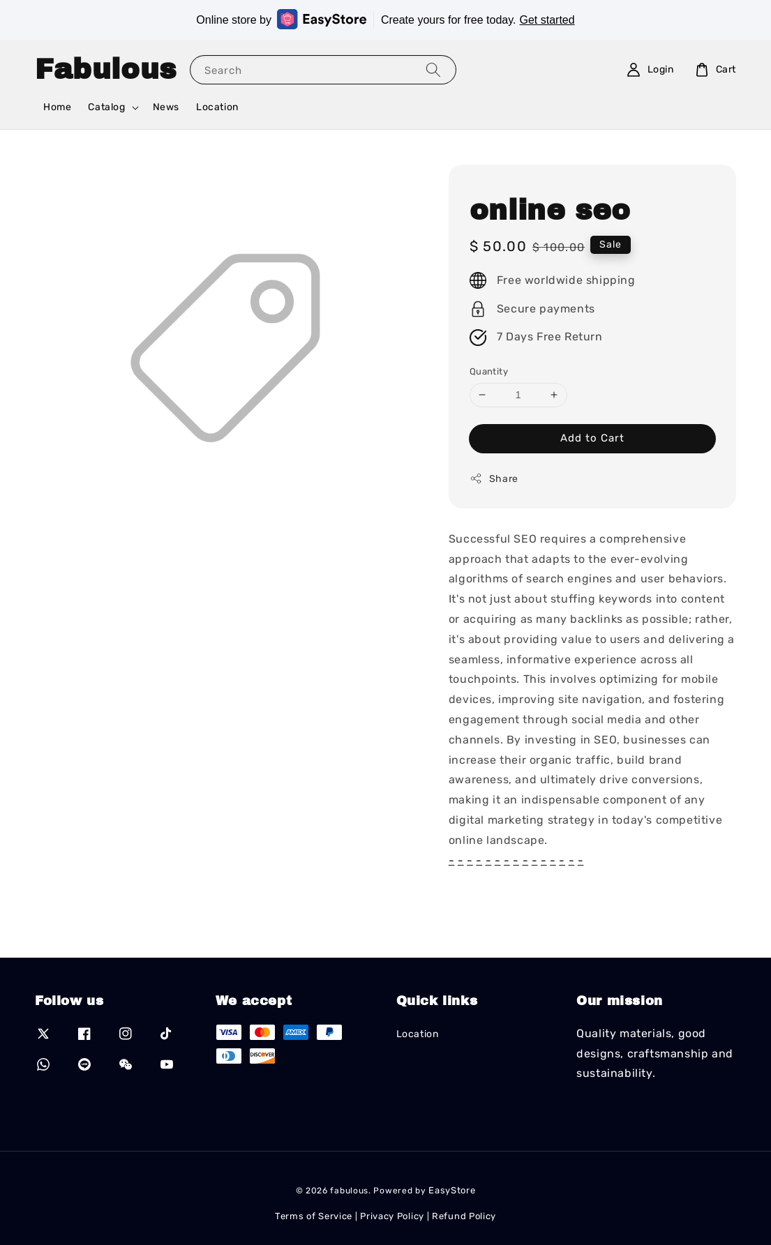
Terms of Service (313, 1216)
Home (57, 107)
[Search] (433, 69)
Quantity (489, 371)
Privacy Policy (392, 1216)
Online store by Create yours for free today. (385, 19)
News (166, 107)
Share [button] (494, 478)
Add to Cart (592, 438)
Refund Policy (464, 1216)
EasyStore (451, 1190)
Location (217, 107)
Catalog (106, 107)
